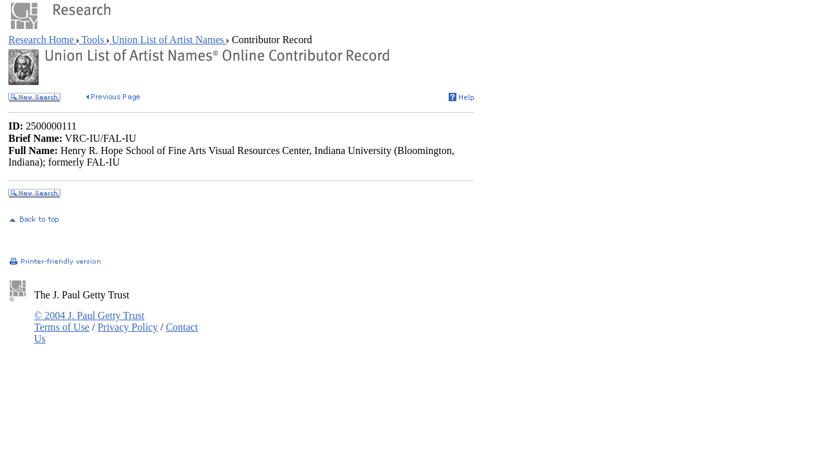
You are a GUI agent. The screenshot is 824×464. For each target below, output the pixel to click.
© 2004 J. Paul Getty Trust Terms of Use (89, 321)
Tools (93, 39)
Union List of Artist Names (168, 39)
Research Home (42, 39)
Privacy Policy (127, 327)
